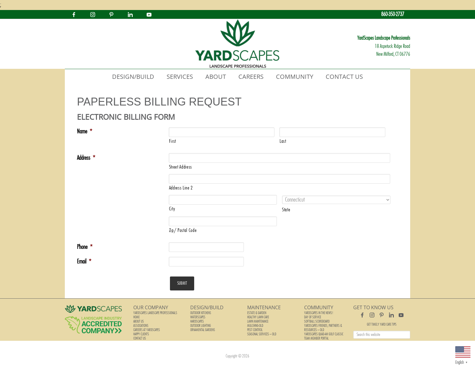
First (172, 141)
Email (84, 262)
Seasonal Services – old (261, 334)
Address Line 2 (181, 188)
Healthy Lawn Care (258, 317)
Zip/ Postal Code (183, 230)
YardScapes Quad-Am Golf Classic (323, 334)
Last (283, 141)
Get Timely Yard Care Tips (382, 324)
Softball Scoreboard (317, 321)
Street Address (180, 167)
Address (86, 158)
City (172, 208)
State (286, 209)
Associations (140, 325)
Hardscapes (197, 321)
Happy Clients (141, 334)
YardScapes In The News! (318, 313)
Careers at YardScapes (146, 330)
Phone (84, 247)
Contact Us (139, 338)
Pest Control (255, 330)
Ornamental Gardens (202, 330)
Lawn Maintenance (257, 321)
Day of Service (312, 317)
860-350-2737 (392, 14)
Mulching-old (255, 325)
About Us (138, 321)
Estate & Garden (256, 313)
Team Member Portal (316, 338)
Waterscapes (197, 317)
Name (84, 132)
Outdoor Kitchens (200, 313)
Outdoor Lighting (200, 325)
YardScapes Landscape (237, 44)
